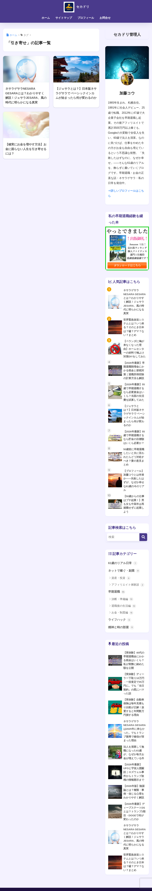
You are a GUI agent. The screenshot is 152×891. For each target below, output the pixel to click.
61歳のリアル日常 (122, 570)
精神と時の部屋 (121, 634)
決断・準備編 (122, 606)
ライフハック (119, 627)
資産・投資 (121, 585)
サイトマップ (63, 17)
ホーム (46, 17)
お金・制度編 (122, 620)
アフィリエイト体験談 (127, 592)
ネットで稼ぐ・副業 (124, 578)
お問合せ (105, 17)
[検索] (143, 544)
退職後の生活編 (123, 613)
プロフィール (85, 17)
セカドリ (76, 6)
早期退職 (116, 599)
